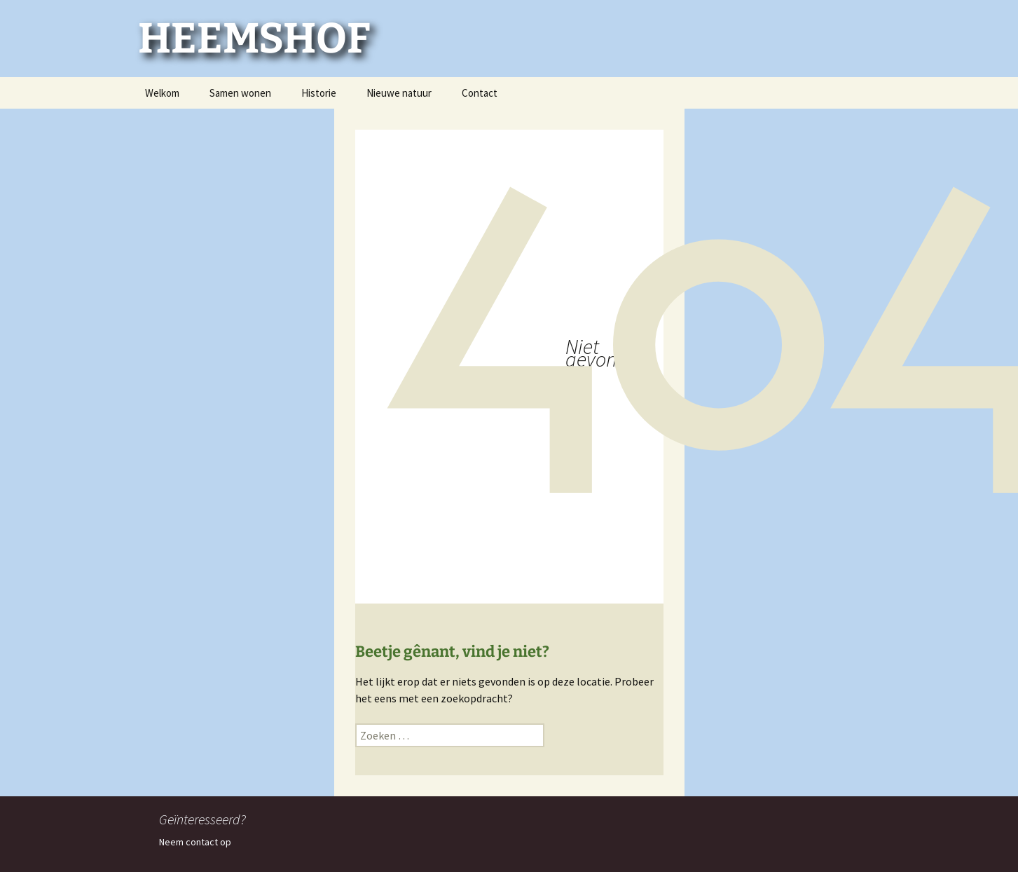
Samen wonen (240, 93)
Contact (479, 93)
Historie (318, 93)
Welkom (162, 93)
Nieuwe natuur (399, 93)
